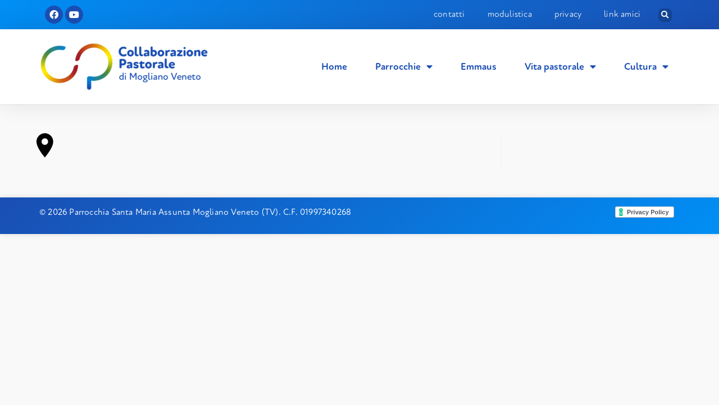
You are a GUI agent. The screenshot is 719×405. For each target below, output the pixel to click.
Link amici (622, 14)
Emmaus (479, 67)
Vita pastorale (560, 67)
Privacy (567, 14)
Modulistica (510, 14)
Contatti (449, 14)
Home (334, 67)
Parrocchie (404, 67)
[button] (665, 15)
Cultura (646, 67)
